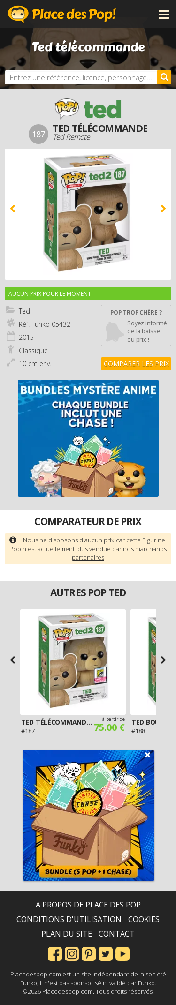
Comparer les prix (136, 363)
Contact (117, 934)
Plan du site (66, 934)
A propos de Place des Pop (88, 905)
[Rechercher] (164, 77)
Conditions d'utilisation (69, 919)
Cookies (144, 919)
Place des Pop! (62, 14)
